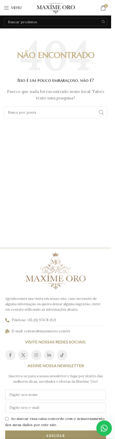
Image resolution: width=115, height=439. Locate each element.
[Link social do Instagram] (36, 355)
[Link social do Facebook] (10, 355)
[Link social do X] (23, 355)
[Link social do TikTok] (62, 355)
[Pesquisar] (55, 22)
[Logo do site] (55, 7)
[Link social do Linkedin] (49, 355)
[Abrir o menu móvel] (12, 8)
